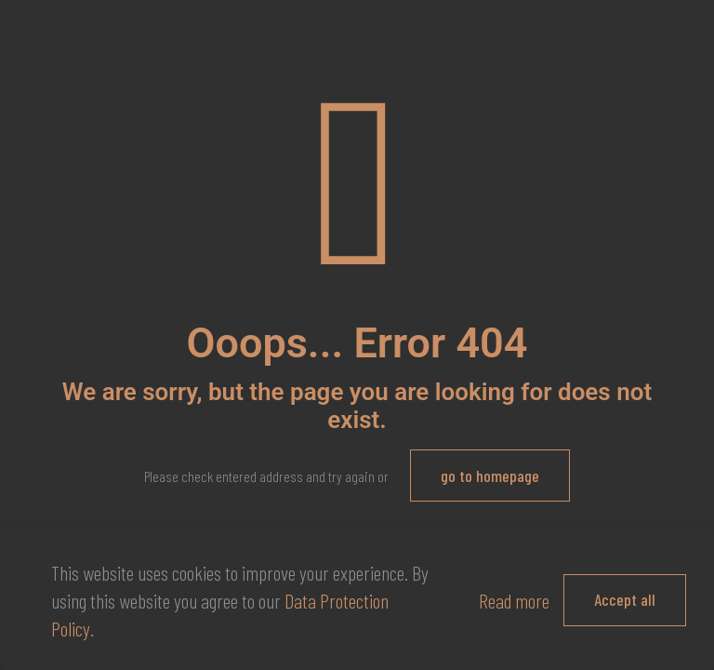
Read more (514, 600)
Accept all (624, 599)
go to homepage (490, 475)
